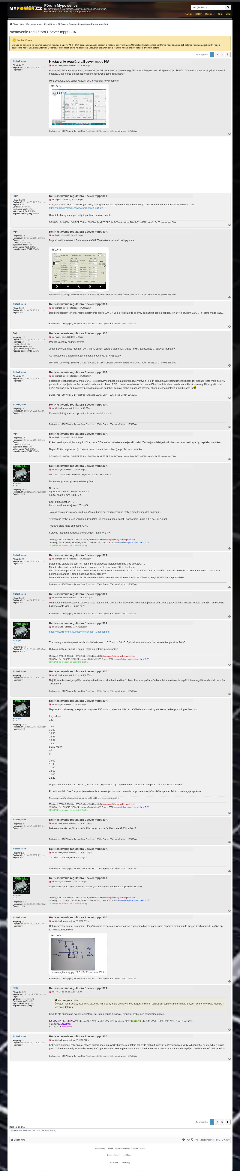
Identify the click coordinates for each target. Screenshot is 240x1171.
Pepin (15, 196)
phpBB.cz (127, 1155)
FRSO (15, 988)
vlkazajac (17, 483)
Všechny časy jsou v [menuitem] (215, 1140)
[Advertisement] (120, 164)
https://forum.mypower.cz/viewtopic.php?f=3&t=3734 (77, 208)
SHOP (198, 14)
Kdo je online (17, 1127)
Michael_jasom (19, 61)
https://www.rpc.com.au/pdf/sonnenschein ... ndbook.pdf (79, 631)
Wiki (220, 14)
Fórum (188, 14)
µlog (228, 14)
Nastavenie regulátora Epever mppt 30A (42, 32)
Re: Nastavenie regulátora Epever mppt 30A (78, 196)
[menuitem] (58, 24)
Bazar (208, 14)
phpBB (110, 1149)
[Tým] (194, 1140)
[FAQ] (186, 1140)
